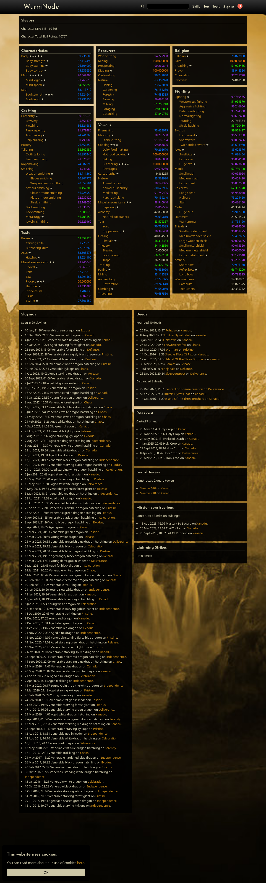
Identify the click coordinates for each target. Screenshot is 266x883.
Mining (103, 61)
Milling (102, 274)
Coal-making (106, 75)
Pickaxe (31, 281)
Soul (24, 90)
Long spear (187, 193)
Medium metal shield (193, 250)
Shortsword (187, 140)
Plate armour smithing (45, 197)
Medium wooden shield (195, 236)
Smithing (27, 169)
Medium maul (188, 178)
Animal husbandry (115, 188)
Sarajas (170, 364)
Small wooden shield (193, 231)
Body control (34, 70)
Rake (29, 272)
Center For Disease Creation (184, 389)
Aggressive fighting (192, 106)
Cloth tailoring (35, 154)
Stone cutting (112, 140)
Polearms (181, 188)
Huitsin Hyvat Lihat (177, 335)
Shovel (30, 267)
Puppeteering (112, 231)
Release (93, 373)
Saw (28, 277)
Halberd (184, 197)
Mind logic (33, 80)
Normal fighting (190, 116)
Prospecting (106, 66)
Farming (108, 99)
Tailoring (27, 149)
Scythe (30, 301)
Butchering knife (37, 248)
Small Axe (185, 154)
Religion (180, 56)
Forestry (108, 94)
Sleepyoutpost (175, 373)
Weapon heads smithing (46, 183)
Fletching (32, 125)
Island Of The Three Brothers (185, 359)
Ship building (35, 140)
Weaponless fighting (193, 101)
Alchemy (104, 212)
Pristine (107, 354)
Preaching (181, 66)
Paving (102, 269)
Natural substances (116, 217)
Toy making (34, 135)
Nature (103, 80)
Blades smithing (41, 178)
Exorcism (181, 80)
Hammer (32, 286)
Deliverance (95, 397)
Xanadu (90, 335)
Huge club (186, 212)
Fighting (180, 97)
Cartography (106, 173)
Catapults (185, 284)
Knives (25, 238)
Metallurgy (33, 217)
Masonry (104, 135)
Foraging (109, 109)
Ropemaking (30, 164)
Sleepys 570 (148, 488)
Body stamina (35, 66)
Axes (24, 253)
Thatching (105, 293)
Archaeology (106, 279)
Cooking (104, 145)
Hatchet (31, 257)
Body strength (35, 61)
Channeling (182, 75)
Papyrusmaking (113, 197)
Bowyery (32, 121)
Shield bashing (189, 125)
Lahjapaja (168, 369)
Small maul (186, 173)
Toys (101, 221)
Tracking (104, 265)
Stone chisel (34, 291)
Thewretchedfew (175, 345)
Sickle (29, 296)
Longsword (187, 135)
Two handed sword (192, 145)
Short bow (186, 265)
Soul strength (35, 94)
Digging (103, 70)
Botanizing (110, 114)
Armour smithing (37, 188)
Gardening (110, 90)
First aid (108, 241)
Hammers (181, 217)
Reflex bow (186, 269)
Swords (180, 130)
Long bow (186, 274)
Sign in (228, 7)
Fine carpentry (35, 130)
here (80, 862)
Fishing (107, 85)
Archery (180, 260)
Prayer (179, 70)
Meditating (110, 193)
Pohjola (170, 330)
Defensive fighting (191, 111)
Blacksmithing (35, 207)
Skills (196, 6)
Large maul (187, 183)
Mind (24, 75)
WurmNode (41, 7)
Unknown (170, 340)
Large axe (186, 159)
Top (206, 6)
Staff (182, 202)
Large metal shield (191, 255)
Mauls (179, 169)
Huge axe (185, 164)
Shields (179, 226)
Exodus (86, 330)
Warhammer (187, 221)
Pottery (26, 145)
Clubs (178, 207)
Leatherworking (36, 159)
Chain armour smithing (46, 193)
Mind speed (34, 85)
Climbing (104, 289)
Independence (100, 441)
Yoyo (106, 226)
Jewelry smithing (37, 221)
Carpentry (28, 116)
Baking (107, 159)
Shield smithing (40, 202)
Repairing (109, 207)
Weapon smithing (38, 173)
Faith (178, 61)
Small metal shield (191, 245)
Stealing (108, 250)
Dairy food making (115, 149)
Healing (103, 236)
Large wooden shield (193, 241)
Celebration (114, 469)
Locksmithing (35, 212)
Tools (216, 6)
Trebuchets (187, 289)
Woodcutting (107, 56)
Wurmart (172, 349)
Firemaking (105, 130)
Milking (108, 104)
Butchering (110, 164)
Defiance (93, 349)
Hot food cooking (115, 154)
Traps (106, 260)
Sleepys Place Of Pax (179, 354)
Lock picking (111, 255)
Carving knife (35, 243)
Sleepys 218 (148, 493)
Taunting (185, 121)
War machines (184, 279)
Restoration (111, 284)
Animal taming (113, 183)
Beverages (110, 169)
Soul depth (33, 99)
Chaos (83, 369)
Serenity (115, 719)
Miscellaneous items (35, 262)
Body (24, 56)
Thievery (104, 245)
